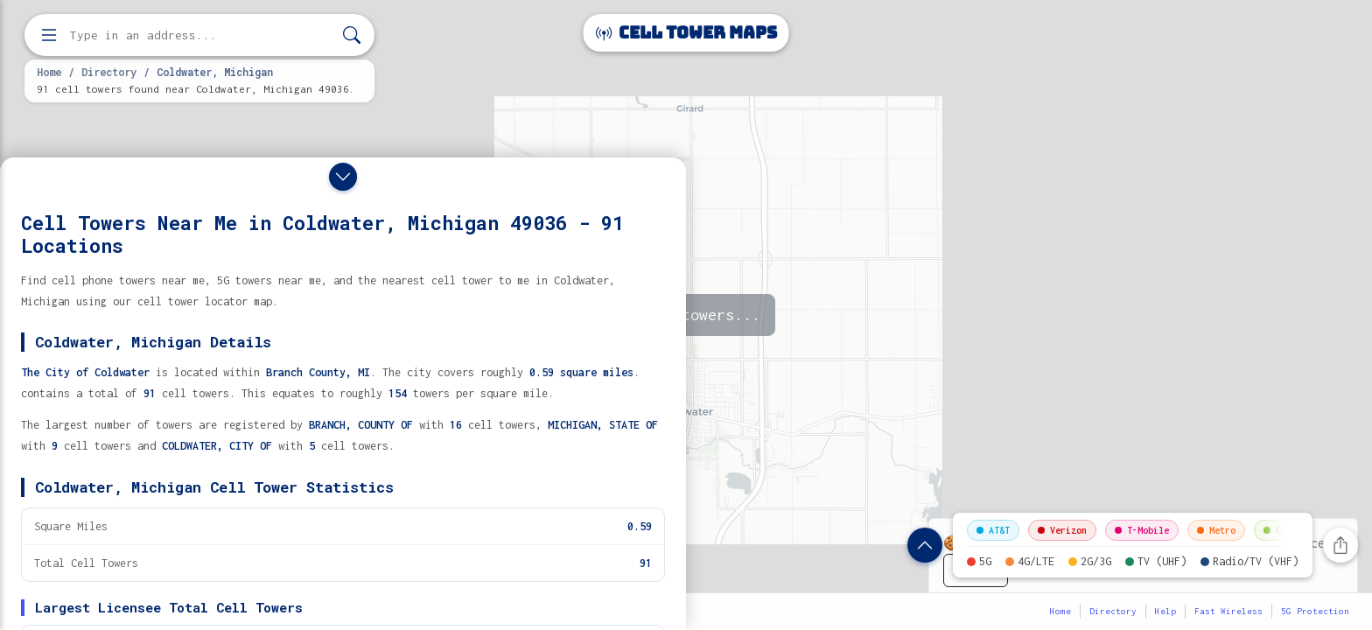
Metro (1216, 530)
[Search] (351, 35)
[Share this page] (1340, 545)
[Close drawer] (343, 177)
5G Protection (1315, 611)
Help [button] (1165, 611)
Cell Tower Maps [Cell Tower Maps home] (686, 32)
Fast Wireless (1228, 611)
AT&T (993, 530)
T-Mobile (1142, 530)
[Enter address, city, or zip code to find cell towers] (201, 35)
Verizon (1062, 530)
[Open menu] (49, 35)
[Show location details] (924, 545)
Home (49, 72)
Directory (108, 72)
